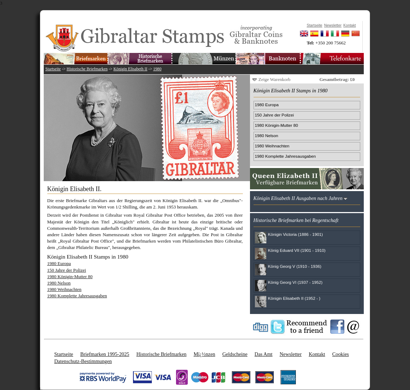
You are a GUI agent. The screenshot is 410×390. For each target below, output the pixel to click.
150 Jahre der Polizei (66, 270)
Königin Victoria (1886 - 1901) (295, 234)
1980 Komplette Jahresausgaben (77, 295)
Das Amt (263, 354)
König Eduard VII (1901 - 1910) (297, 250)
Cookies (340, 354)
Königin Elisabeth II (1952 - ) (294, 298)
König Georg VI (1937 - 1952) (295, 282)
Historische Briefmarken (86, 69)
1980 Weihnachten (64, 289)
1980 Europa (59, 263)
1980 (157, 69)
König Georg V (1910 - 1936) (294, 266)
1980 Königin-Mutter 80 (70, 276)
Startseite (53, 69)
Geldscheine (234, 354)
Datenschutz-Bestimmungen (83, 361)
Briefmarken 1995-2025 (104, 354)
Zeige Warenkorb (275, 79)
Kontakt (317, 354)
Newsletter (290, 354)
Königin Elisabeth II (130, 69)
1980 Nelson (59, 283)
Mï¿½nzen (204, 354)
